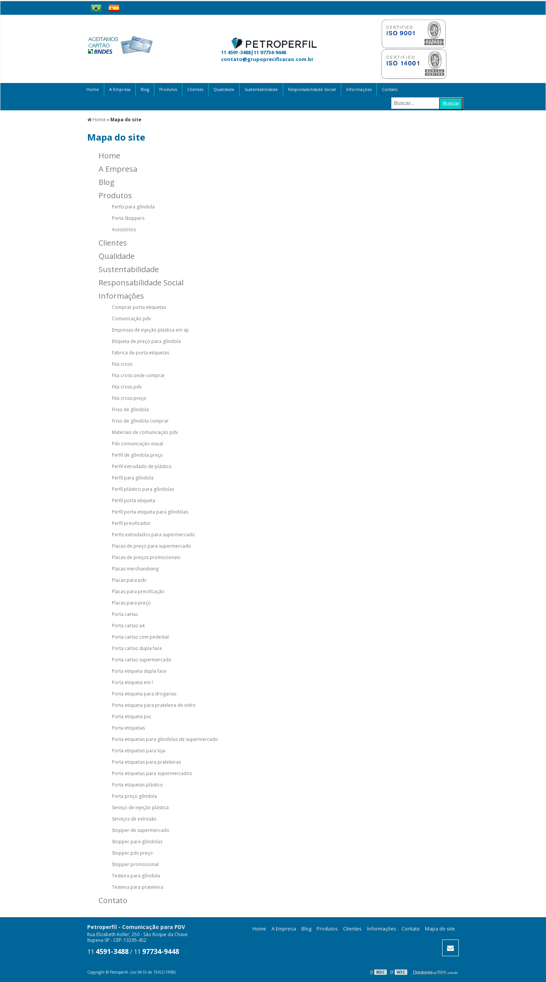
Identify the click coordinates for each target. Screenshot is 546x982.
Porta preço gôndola (134, 796)
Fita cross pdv (127, 387)
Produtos (168, 89)
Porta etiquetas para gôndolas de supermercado (165, 739)
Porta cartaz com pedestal (140, 637)
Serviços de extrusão (134, 819)
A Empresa (119, 89)
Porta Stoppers (128, 218)
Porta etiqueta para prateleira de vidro (154, 705)
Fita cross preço (129, 398)
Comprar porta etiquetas (139, 307)
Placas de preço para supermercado (151, 546)
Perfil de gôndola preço (137, 455)
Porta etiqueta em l (132, 682)
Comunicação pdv (131, 318)
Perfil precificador (131, 523)
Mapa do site (440, 928)
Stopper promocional (135, 864)
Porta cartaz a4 (128, 625)
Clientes (195, 89)
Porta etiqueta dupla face (139, 671)
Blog (145, 89)
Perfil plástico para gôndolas (143, 489)
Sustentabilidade (261, 89)
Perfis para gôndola (133, 207)
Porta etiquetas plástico (137, 785)
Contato (390, 89)
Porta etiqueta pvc (131, 716)
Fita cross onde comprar (138, 375)
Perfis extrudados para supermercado (153, 534)
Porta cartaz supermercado (141, 659)
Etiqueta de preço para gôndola (146, 341)
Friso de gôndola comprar (140, 421)
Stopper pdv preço (132, 853)
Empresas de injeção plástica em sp (150, 330)
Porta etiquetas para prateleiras (146, 762)
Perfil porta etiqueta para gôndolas (150, 512)
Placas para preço (131, 603)
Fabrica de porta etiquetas (140, 352)
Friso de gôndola (130, 409)
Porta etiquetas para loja (138, 750)
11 (108, 952)
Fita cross (122, 364)
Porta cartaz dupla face (137, 648)
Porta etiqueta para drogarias (144, 694)
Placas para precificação (138, 591)
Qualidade (223, 89)
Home (92, 89)
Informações (359, 89)
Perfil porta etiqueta (133, 500)
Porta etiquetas (128, 728)
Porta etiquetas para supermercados (152, 773)
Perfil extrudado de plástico (142, 466)
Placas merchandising (135, 568)
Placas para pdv (129, 580)
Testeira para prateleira (137, 887)
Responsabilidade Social (312, 89)
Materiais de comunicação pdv (145, 432)
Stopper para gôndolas (137, 841)
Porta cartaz (125, 614)
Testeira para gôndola (136, 875)
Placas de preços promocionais (146, 557)
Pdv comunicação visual (137, 443)
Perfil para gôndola (133, 478)
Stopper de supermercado (140, 830)
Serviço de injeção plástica (140, 807)
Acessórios (124, 229)
